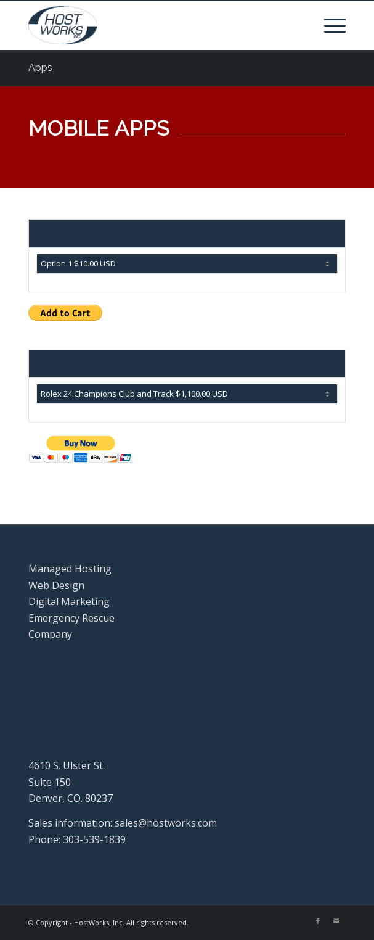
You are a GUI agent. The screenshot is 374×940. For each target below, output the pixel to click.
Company (50, 634)
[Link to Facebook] (318, 921)
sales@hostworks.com (166, 823)
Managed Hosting (70, 568)
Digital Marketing (69, 601)
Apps (40, 67)
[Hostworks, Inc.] (155, 25)
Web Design (56, 585)
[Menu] (329, 25)
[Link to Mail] (336, 921)
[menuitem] (329, 25)
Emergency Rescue (71, 618)
